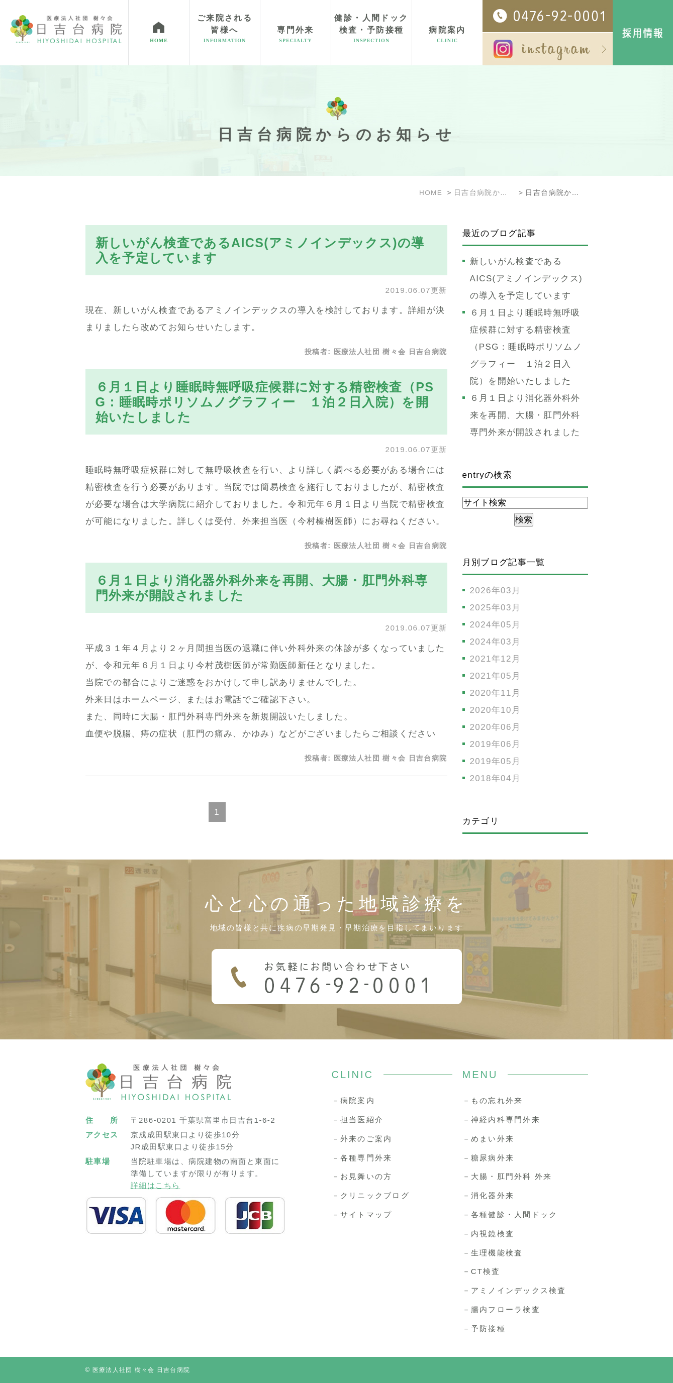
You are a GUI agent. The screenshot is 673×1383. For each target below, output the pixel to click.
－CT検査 (481, 1271)
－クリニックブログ (371, 1195)
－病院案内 (353, 1100)
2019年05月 (495, 761)
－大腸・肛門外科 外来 (507, 1176)
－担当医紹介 (358, 1119)
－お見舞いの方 (362, 1176)
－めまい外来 (488, 1138)
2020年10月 (495, 710)
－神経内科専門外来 (501, 1119)
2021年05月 (495, 676)
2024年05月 (495, 624)
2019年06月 (495, 744)
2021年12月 (495, 659)
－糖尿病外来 (488, 1157)
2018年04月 (495, 778)
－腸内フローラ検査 (501, 1309)
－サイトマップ (362, 1214)
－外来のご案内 (362, 1138)
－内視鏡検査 (488, 1233)
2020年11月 (495, 693)
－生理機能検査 (492, 1252)
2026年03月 (495, 590)
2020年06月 (495, 727)
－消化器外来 (488, 1195)
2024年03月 (495, 642)
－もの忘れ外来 (492, 1100)
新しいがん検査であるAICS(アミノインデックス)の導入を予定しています (526, 278)
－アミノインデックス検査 (514, 1290)
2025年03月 (495, 607)
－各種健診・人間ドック (510, 1214)
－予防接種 (484, 1328)
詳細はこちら (155, 1185)
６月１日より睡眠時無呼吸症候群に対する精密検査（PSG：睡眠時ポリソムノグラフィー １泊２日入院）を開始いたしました (264, 402)
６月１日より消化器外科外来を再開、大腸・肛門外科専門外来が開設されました (525, 415)
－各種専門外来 (362, 1157)
